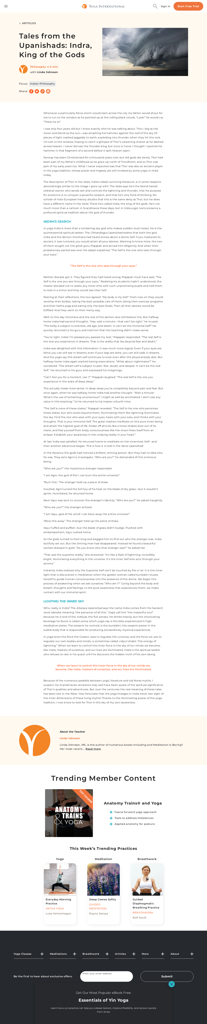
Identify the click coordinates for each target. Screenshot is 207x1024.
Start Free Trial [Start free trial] (188, 6)
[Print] (48, 91)
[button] (29, 955)
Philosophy (38, 66)
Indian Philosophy (42, 83)
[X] (95, 997)
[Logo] (103, 6)
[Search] (155, 6)
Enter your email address (97, 973)
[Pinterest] (112, 997)
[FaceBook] (86, 997)
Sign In (166, 6)
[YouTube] (103, 997)
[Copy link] (42, 91)
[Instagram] (121, 997)
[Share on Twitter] (37, 91)
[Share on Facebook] (31, 91)
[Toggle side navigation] (6, 6)
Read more (93, 748)
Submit (167, 976)
